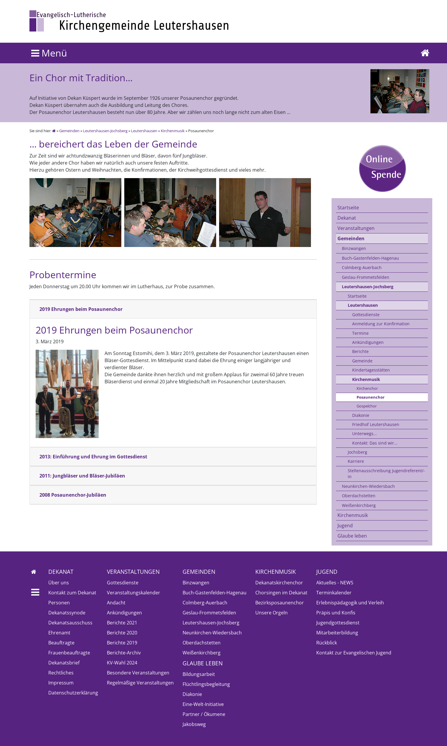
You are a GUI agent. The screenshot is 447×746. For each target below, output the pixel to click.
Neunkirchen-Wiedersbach (368, 486)
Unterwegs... (364, 433)
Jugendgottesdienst (338, 622)
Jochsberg (357, 452)
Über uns (58, 582)
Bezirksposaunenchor (279, 602)
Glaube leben (352, 536)
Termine (360, 333)
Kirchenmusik (173, 130)
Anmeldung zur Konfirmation (381, 323)
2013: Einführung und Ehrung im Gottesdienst (93, 456)
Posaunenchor (371, 397)
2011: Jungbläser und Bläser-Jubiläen (82, 476)
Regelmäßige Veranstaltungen (140, 682)
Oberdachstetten (358, 495)
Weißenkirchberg (359, 505)
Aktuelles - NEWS (334, 582)
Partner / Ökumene (204, 714)
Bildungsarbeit (199, 674)
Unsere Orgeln (271, 612)
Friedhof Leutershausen (375, 424)
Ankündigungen (368, 342)
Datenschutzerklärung (73, 692)
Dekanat (346, 218)
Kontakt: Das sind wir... (375, 443)
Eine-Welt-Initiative (203, 704)
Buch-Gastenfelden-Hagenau (370, 258)
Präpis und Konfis (335, 612)
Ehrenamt (59, 632)
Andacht (116, 602)
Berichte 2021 (122, 622)
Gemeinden (69, 130)
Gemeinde (362, 361)
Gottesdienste (366, 314)
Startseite (348, 207)
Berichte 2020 (122, 632)
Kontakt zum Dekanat (72, 592)
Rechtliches (61, 672)
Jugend (345, 525)
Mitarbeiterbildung (337, 632)
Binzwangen (354, 248)
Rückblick (326, 642)
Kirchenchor (367, 388)
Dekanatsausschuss (70, 622)
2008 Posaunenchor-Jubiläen (72, 495)
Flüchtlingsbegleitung (206, 684)
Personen (59, 602)
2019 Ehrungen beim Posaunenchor (80, 309)
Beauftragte (61, 642)
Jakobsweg (194, 724)
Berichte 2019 (122, 642)
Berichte (360, 351)
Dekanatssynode (66, 612)
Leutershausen (144, 130)
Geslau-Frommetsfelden (365, 277)
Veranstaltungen (356, 228)
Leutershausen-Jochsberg (105, 130)
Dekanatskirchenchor (279, 582)
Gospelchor (367, 406)
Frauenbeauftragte (69, 652)
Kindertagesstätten (371, 370)
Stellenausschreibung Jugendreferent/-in (386, 473)
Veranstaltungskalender (133, 592)
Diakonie (360, 415)
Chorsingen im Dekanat (281, 592)
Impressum (61, 682)
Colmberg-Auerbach (362, 267)
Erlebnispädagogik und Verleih (350, 602)
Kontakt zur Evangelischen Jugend (353, 652)
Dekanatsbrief (64, 662)
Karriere (356, 461)
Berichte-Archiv (124, 652)
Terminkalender (334, 592)
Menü (49, 53)
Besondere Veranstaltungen (138, 672)
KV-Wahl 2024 (122, 662)
